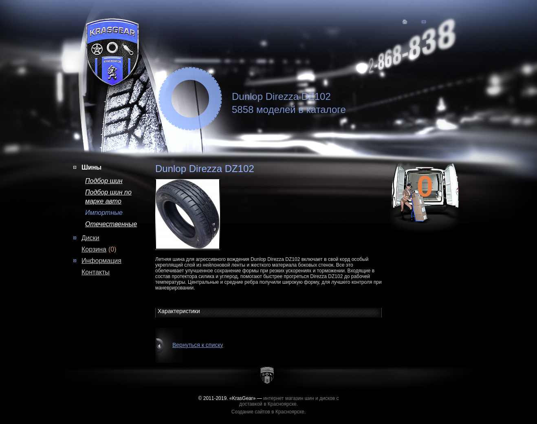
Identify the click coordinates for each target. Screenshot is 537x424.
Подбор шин (104, 180)
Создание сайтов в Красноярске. (268, 412)
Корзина (93, 249)
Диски (90, 237)
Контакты (95, 272)
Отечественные (111, 224)
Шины (91, 167)
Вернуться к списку (197, 345)
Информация (101, 260)
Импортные (104, 212)
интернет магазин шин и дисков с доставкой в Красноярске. (289, 401)
